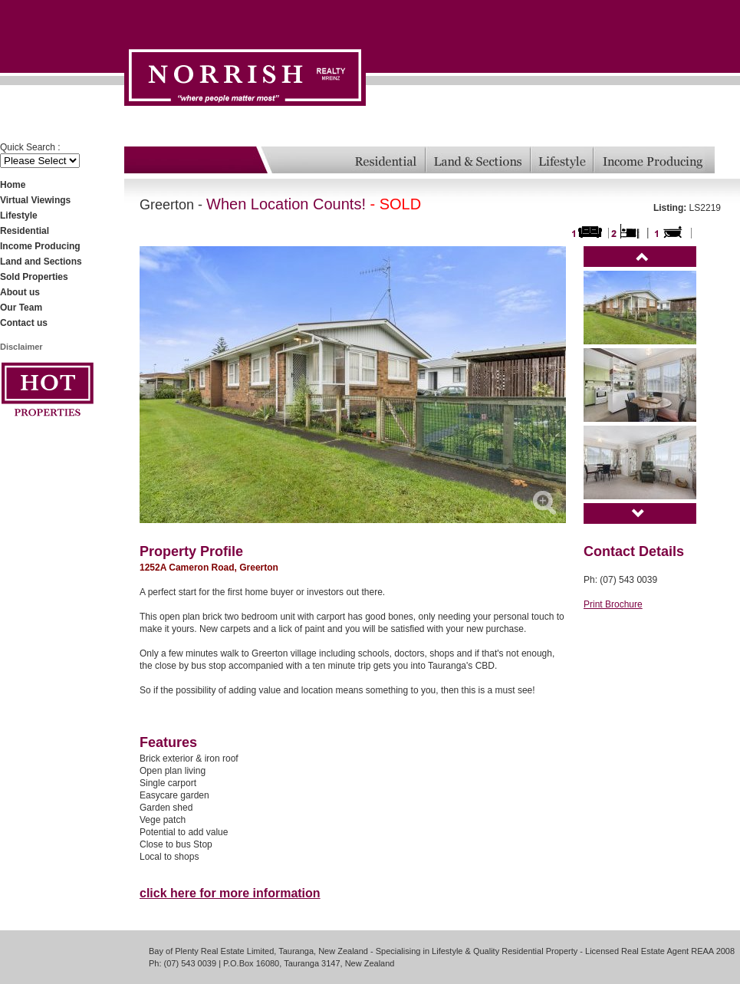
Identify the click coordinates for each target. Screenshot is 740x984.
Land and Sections (41, 261)
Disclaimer (21, 346)
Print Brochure (613, 604)
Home (12, 184)
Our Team (21, 307)
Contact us (24, 323)
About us (20, 292)
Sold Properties (34, 277)
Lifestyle (19, 215)
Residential (24, 230)
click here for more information (230, 893)
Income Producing (40, 246)
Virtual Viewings (35, 200)
